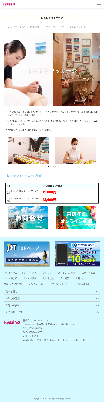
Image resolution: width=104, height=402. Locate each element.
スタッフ (47, 272)
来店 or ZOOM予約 (13, 284)
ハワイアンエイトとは (15, 272)
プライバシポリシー (60, 284)
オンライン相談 (36, 284)
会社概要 (64, 278)
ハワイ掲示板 (10, 278)
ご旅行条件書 (83, 284)
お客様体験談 (88, 272)
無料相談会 (48, 278)
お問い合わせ (82, 278)
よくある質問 (30, 278)
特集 (34, 272)
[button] (8, 150)
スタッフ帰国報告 (66, 272)
